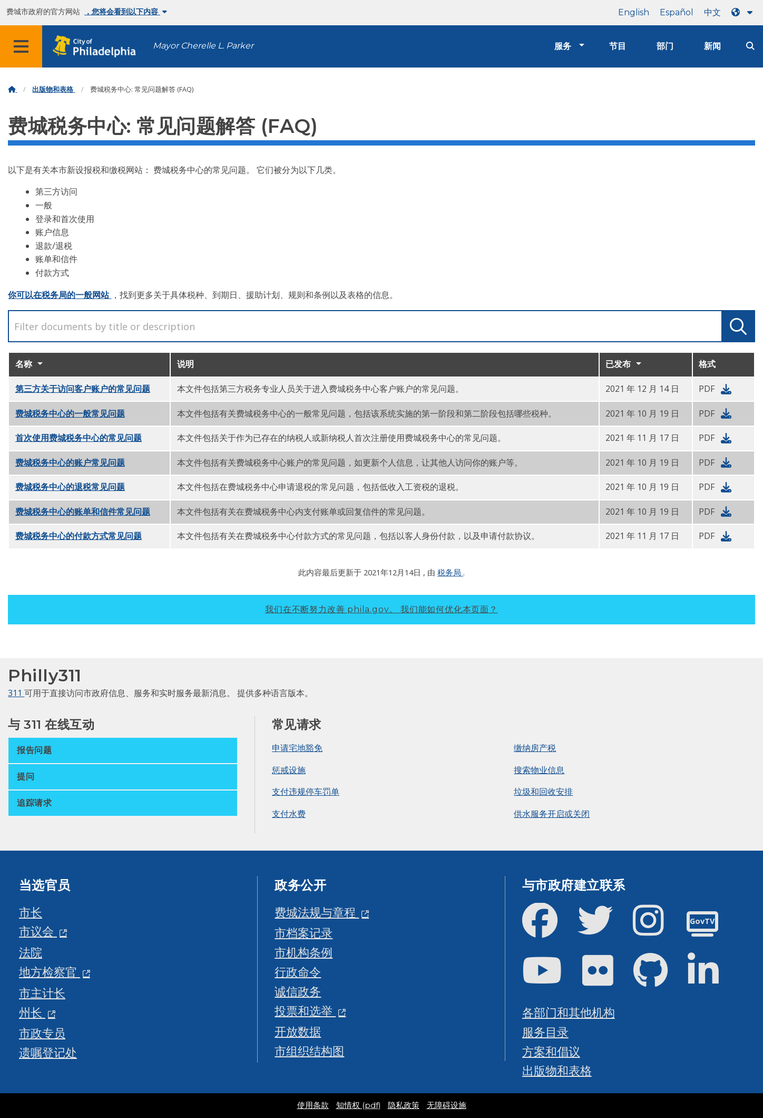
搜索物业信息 (539, 770)
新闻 (712, 46)
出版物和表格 (53, 89)
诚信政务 (298, 991)
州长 (32, 1012)
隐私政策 (403, 1105)
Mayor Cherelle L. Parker (203, 46)
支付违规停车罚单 (305, 791)
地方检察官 (49, 971)
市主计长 (42, 993)
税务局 (450, 572)
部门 (665, 46)
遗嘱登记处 (48, 1052)
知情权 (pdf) (358, 1105)
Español (676, 12)
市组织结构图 (309, 1051)
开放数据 (298, 1031)
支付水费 (289, 814)
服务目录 (545, 1032)
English (633, 12)
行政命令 (298, 971)
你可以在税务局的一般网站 (59, 295)
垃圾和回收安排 (543, 791)
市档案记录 (303, 932)
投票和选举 (305, 1011)
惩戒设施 (289, 770)
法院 (30, 952)
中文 (712, 12)
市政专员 (42, 1033)
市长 (30, 912)
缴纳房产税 (535, 748)
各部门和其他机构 (568, 1012)
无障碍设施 (446, 1105)
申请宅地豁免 (297, 748)
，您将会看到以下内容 (125, 11)
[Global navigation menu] (21, 46)
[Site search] (750, 46)
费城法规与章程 (317, 912)
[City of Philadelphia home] (97, 46)
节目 (617, 46)
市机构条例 (303, 952)
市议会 (38, 931)
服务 (562, 46)
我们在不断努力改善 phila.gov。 (381, 609)
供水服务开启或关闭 (552, 814)
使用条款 (313, 1105)
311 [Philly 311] (16, 693)
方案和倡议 (551, 1051)
